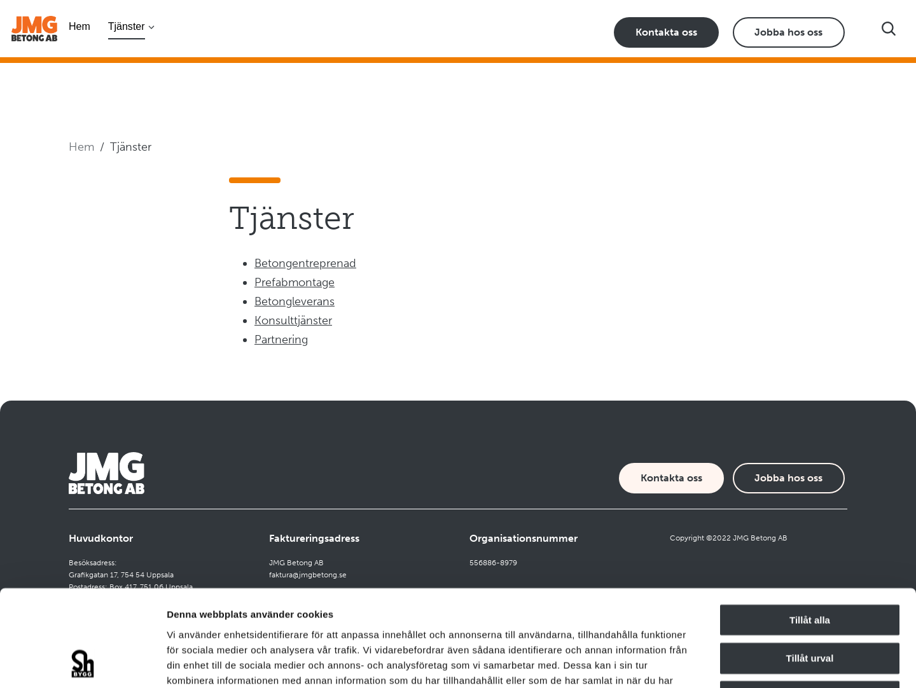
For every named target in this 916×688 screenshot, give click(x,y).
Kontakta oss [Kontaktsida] (666, 32)
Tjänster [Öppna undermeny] (126, 26)
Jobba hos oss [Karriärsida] (788, 32)
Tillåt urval (810, 567)
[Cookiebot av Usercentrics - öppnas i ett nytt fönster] (82, 663)
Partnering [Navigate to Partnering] (281, 340)
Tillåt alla (809, 529)
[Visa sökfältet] (889, 29)
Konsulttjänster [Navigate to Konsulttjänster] (293, 320)
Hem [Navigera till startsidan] (79, 26)
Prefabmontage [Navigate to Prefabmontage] (294, 282)
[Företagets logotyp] (34, 28)
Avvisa (810, 606)
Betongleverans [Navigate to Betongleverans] (294, 301)
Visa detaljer (691, 662)
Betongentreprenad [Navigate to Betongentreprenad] (305, 263)
